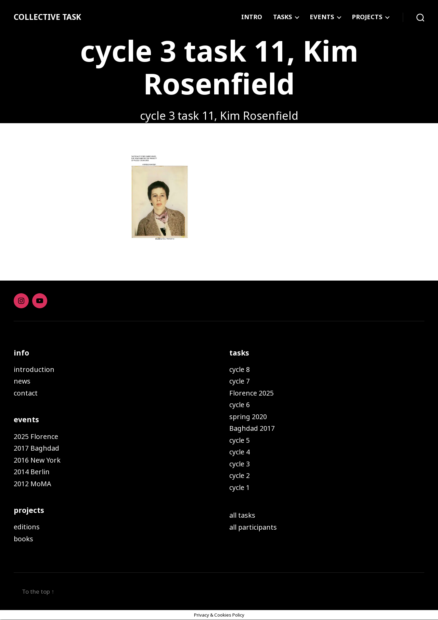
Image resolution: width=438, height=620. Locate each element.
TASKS (282, 17)
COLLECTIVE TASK (49, 17)
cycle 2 (240, 475)
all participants (255, 527)
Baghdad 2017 (253, 428)
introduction (35, 369)
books (24, 538)
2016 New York (39, 460)
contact (27, 393)
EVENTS (322, 17)
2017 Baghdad (38, 448)
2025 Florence (37, 436)
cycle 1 (240, 487)
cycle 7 (240, 381)
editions (28, 526)
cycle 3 (240, 463)
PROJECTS (367, 17)
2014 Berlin (33, 471)
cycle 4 (240, 451)
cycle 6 (240, 404)
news (23, 381)
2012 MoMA (33, 483)
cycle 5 (240, 440)
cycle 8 (240, 369)
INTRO (251, 17)
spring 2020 (249, 416)
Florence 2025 (253, 393)
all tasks (243, 515)
